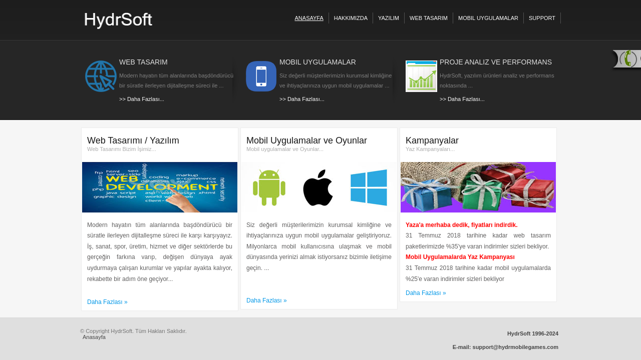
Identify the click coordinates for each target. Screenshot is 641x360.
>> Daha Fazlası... (141, 99)
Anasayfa (94, 337)
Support (542, 18)
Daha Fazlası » (107, 302)
